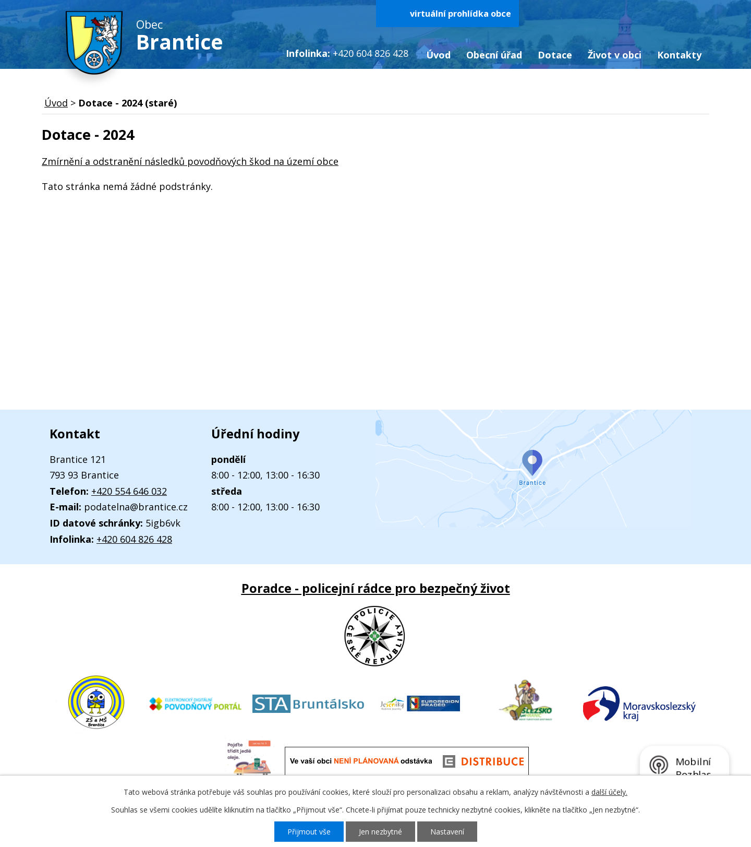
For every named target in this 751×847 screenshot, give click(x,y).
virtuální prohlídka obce (460, 13)
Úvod (438, 55)
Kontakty (679, 55)
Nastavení (447, 832)
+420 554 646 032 (129, 491)
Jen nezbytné (380, 832)
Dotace (555, 55)
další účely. (609, 792)
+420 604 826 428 (134, 539)
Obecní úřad (494, 55)
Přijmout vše (309, 832)
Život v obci (614, 55)
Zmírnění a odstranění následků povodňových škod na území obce (190, 161)
